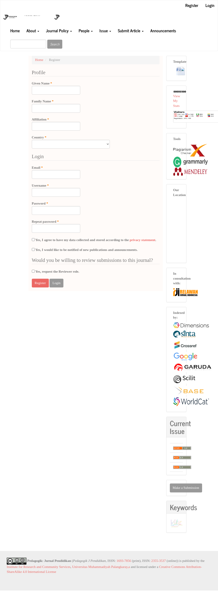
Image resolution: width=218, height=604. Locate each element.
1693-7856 (124, 561)
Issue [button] (105, 30)
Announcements (163, 30)
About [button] (32, 30)
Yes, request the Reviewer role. (55, 271)
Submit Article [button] (131, 30)
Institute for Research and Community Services (39, 567)
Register (191, 5)
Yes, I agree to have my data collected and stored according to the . (94, 240)
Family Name (56, 105)
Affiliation (56, 124)
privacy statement (142, 240)
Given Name (56, 88)
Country (71, 142)
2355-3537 (158, 561)
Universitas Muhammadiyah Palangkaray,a (101, 567)
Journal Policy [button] (59, 30)
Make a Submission (186, 488)
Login (209, 5)
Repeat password (56, 226)
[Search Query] (28, 44)
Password (56, 208)
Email (56, 172)
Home (15, 30)
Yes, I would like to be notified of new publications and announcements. (85, 250)
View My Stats (176, 101)
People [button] (86, 30)
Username (56, 190)
